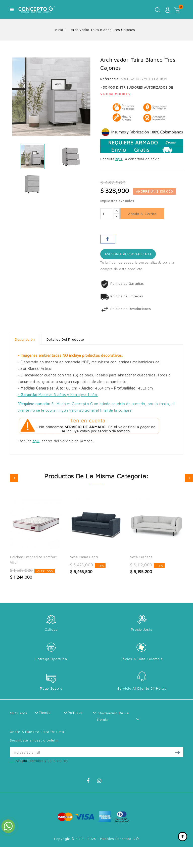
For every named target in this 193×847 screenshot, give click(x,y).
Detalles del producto (66, 339)
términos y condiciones (48, 761)
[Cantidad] (106, 213)
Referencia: (110, 79)
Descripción (25, 339)
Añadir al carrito (142, 213)
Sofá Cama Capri (84, 557)
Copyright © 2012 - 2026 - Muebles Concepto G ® (96, 839)
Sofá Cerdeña (141, 557)
